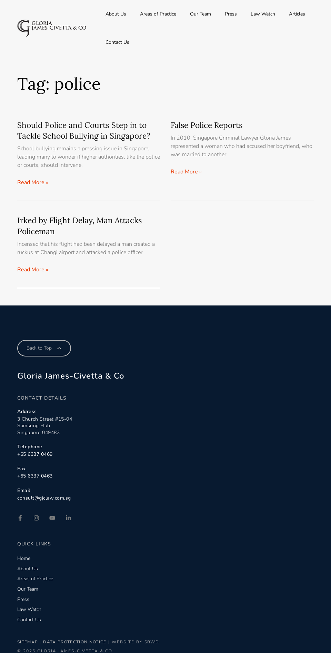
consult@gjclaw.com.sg (44, 469)
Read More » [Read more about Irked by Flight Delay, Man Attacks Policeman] (32, 241)
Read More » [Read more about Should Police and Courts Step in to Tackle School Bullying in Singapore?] (32, 154)
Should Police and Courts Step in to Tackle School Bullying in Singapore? (87, 102)
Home (23, 529)
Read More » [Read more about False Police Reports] (186, 143)
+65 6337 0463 (35, 447)
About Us (138, 14)
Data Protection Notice (79, 613)
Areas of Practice (172, 14)
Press (228, 14)
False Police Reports (209, 96)
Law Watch (251, 14)
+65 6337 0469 (35, 426)
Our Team (206, 14)
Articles (277, 14)
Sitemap (28, 613)
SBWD (159, 613)
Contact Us (302, 14)
